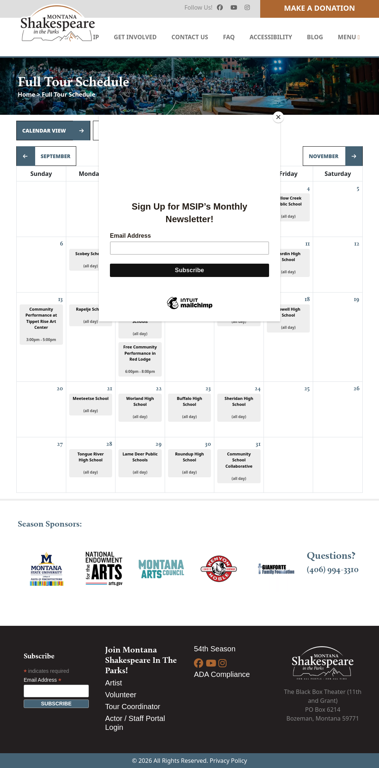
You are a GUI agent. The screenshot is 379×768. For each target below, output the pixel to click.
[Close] (278, 117)
